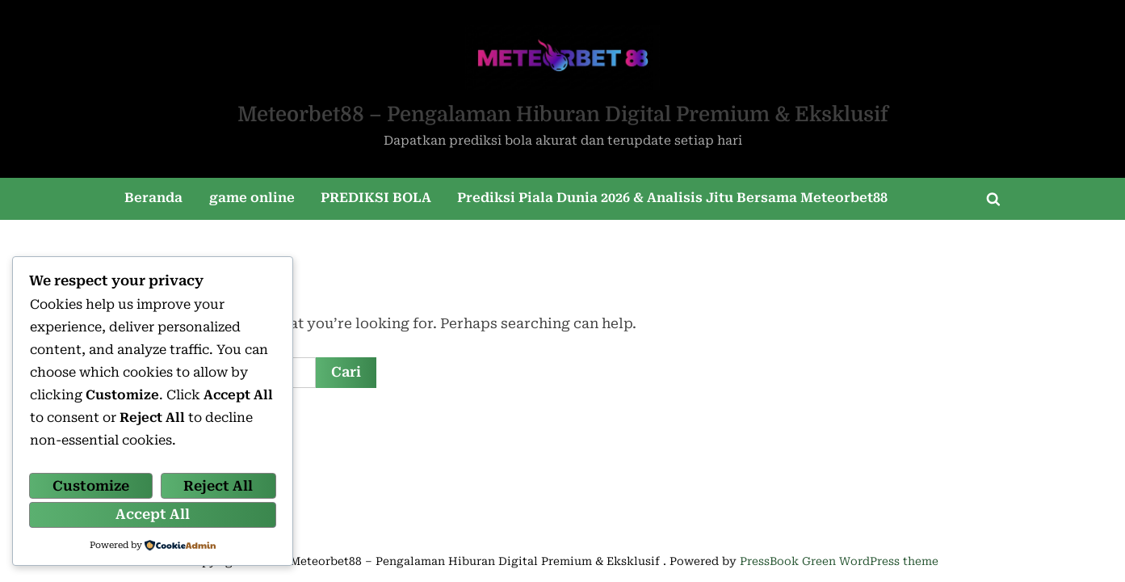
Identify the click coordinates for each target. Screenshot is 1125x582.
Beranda (153, 197)
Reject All (218, 486)
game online (252, 197)
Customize (90, 486)
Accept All (152, 514)
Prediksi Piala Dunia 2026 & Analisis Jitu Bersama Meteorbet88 (672, 197)
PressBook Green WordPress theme (839, 561)
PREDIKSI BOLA (376, 197)
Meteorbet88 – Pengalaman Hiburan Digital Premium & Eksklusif (562, 114)
